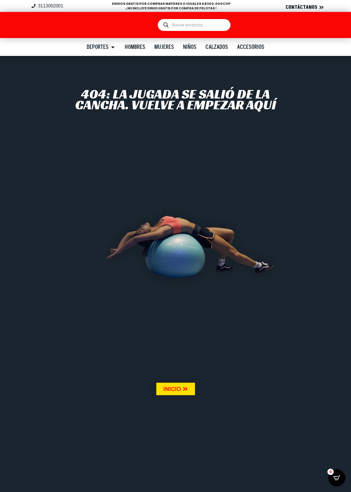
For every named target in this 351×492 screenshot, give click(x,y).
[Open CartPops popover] (336, 477)
